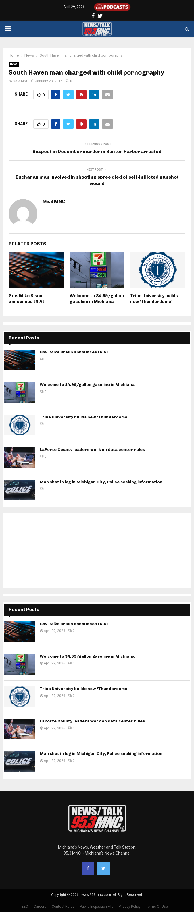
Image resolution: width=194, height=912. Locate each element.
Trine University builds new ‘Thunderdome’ (154, 298)
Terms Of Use (157, 907)
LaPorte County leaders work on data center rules (92, 449)
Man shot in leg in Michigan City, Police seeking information (101, 482)
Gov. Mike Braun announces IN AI (26, 298)
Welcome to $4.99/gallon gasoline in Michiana (97, 298)
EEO (25, 907)
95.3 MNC (20, 81)
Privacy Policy (130, 907)
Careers (40, 907)
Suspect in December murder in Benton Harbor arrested (97, 151)
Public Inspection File (96, 907)
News (14, 64)
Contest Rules (63, 907)
